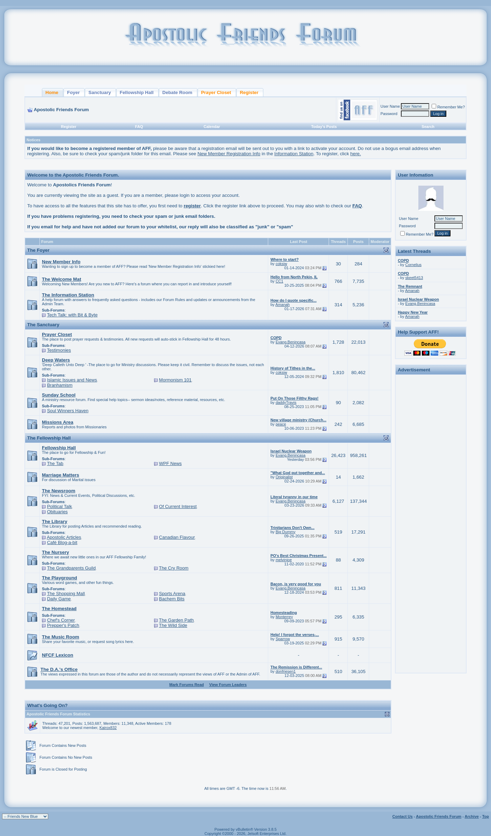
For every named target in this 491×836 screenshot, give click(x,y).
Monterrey (284, 617)
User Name (390, 106)
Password (389, 114)
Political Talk (59, 506)
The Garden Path (176, 620)
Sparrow (283, 639)
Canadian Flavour (177, 537)
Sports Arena (172, 593)
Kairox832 (108, 728)
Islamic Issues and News (72, 380)
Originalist (284, 477)
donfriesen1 (286, 671)
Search (428, 126)
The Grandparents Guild (71, 568)
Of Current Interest (178, 506)
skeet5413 (414, 278)
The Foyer (38, 250)
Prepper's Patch (63, 625)
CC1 (279, 281)
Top (485, 816)
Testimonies (59, 350)
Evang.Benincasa (291, 342)
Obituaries (57, 511)
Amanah (283, 304)
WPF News (170, 463)
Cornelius (413, 265)
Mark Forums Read (186, 685)
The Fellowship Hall (49, 438)
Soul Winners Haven (68, 410)
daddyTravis (286, 402)
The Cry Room (174, 568)
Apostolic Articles (64, 537)
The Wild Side (173, 625)
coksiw (281, 264)
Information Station (294, 153)
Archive (472, 816)
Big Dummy (285, 532)
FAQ (139, 126)
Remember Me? (448, 107)
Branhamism (60, 385)
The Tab (55, 463)
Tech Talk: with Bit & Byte (72, 314)
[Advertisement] (431, 482)
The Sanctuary (43, 324)
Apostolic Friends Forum (438, 816)
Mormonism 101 (175, 380)
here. (355, 153)
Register (68, 126)
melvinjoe (284, 560)
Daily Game (59, 598)
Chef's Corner (61, 620)
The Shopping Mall (66, 593)
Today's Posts (324, 126)
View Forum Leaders (228, 685)
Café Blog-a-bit (62, 542)
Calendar (212, 126)
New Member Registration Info (228, 153)
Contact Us (403, 816)
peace (281, 424)
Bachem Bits (171, 598)
